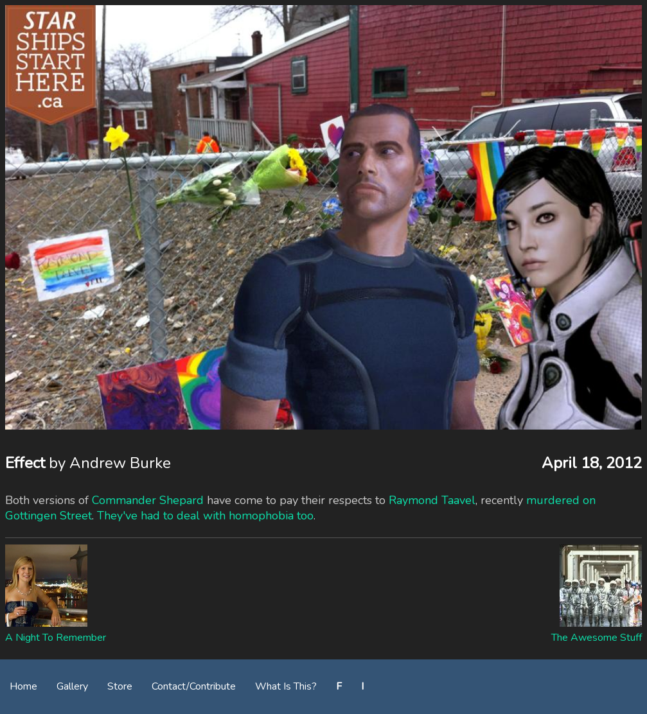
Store (119, 686)
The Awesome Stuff (596, 638)
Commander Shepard (148, 500)
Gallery (72, 686)
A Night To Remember (55, 638)
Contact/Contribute (194, 686)
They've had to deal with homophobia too (205, 515)
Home (23, 686)
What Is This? (286, 686)
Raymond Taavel (432, 500)
